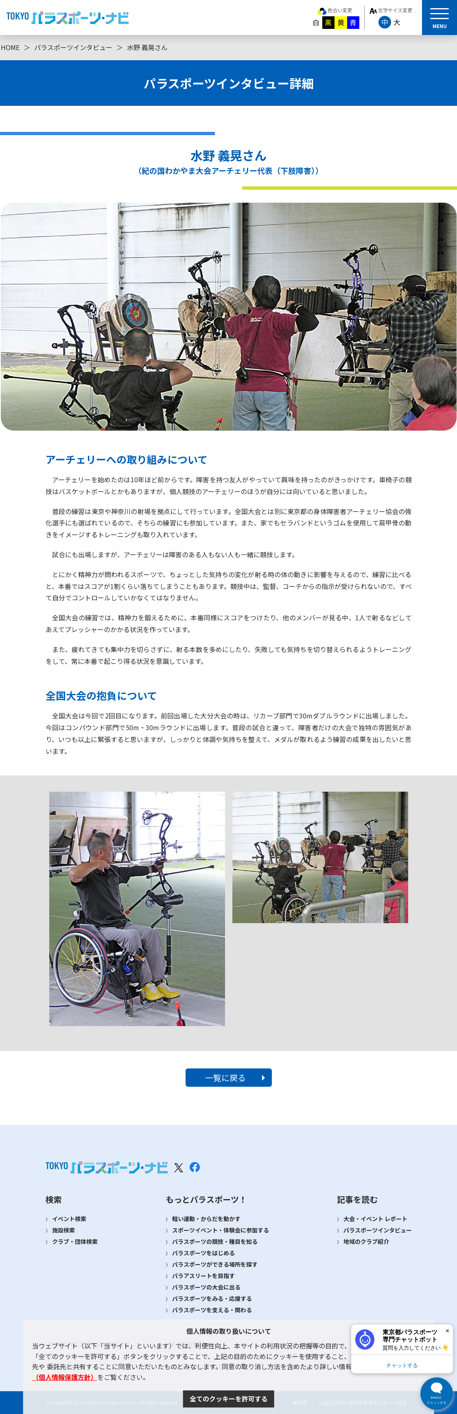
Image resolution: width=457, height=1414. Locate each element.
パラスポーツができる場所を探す (215, 1264)
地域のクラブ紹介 (366, 1241)
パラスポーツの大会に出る (206, 1287)
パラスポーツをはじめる (203, 1253)
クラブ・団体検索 (75, 1241)
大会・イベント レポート (375, 1219)
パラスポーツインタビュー (73, 47)
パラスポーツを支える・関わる (212, 1310)
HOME (10, 47)
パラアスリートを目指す (203, 1276)
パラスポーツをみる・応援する (212, 1298)
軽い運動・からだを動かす (206, 1219)
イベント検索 (69, 1219)
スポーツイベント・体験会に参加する (220, 1230)
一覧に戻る (225, 1077)
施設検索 (63, 1230)
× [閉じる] (447, 1330)
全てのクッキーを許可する (229, 1398)
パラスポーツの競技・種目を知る (215, 1241)
